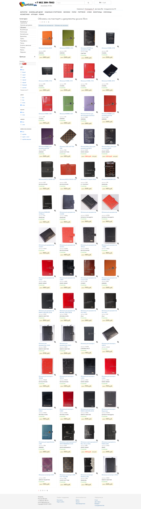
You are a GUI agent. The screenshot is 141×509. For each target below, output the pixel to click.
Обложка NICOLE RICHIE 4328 (68, 179)
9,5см (23, 102)
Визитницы (97, 12)
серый (23, 75)
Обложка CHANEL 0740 (45, 81)
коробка (24, 134)
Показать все (24, 90)
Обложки (66, 12)
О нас (96, 500)
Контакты (60, 500)
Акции (77, 502)
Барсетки (23, 12)
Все (23, 69)
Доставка (99, 9)
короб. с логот (25, 137)
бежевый (24, 85)
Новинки (80, 9)
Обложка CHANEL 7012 (87, 81)
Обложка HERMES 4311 (66, 113)
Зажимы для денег (36, 12)
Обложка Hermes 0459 (45, 48)
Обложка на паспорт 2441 (46, 475)
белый (23, 72)
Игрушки (34, 14)
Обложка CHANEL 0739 (108, 48)
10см (24, 63)
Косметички (24, 14)
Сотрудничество (110, 9)
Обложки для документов (46, 25)
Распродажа (89, 9)
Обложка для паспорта (87, 343)
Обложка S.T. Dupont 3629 (88, 179)
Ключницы (108, 12)
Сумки (89, 12)
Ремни (41, 14)
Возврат (97, 503)
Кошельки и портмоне (53, 12)
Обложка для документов (88, 212)
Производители (80, 503)
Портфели (81, 12)
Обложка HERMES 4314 (66, 48)
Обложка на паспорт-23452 (110, 475)
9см (23, 100)
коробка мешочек (26, 139)
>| (48, 22)
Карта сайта (60, 502)
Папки (74, 12)
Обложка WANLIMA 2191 (109, 179)
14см (23, 115)
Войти (77, 500)
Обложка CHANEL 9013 (108, 81)
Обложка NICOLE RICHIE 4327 (47, 179)
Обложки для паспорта (61, 25)
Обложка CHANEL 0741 (66, 81)
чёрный (24, 80)
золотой (24, 87)
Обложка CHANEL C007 (45, 113)
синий (23, 77)
